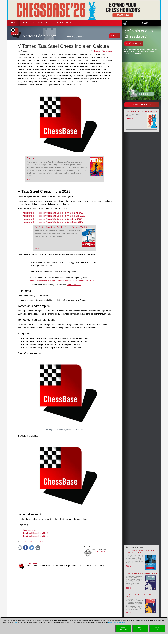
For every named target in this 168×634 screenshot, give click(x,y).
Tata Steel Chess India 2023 (33, 542)
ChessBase (32, 563)
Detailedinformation (123, 628)
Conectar (144, 23)
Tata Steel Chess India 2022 (35, 533)
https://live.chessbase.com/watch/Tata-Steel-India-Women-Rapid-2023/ (54, 216)
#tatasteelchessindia (38, 281)
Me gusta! (96, 51)
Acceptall (157, 628)
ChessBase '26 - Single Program (141, 111)
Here (15, 622)
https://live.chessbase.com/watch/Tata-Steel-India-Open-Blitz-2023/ (52, 219)
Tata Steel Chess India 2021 (35, 536)
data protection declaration (116, 622)
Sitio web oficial (29, 530)
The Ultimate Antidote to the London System (140, 552)
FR (95, 37)
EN (89, 37)
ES (92, 37)
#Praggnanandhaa (56, 281)
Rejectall (140, 628)
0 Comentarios (107, 51)
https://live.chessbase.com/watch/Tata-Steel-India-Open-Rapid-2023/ (53, 222)
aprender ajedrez (64, 23)
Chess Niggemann (98, 551)
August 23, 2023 (74, 284)
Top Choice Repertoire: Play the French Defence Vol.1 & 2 (62, 227)
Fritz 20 (30, 158)
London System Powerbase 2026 (141, 573)
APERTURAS (37, 23)
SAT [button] (49, 23)
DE (86, 37)
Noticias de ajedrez (39, 36)
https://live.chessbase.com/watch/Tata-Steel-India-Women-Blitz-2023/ (53, 213)
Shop (13, 23)
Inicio (25, 23)
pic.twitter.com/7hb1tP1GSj (83, 281)
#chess (68, 281)
